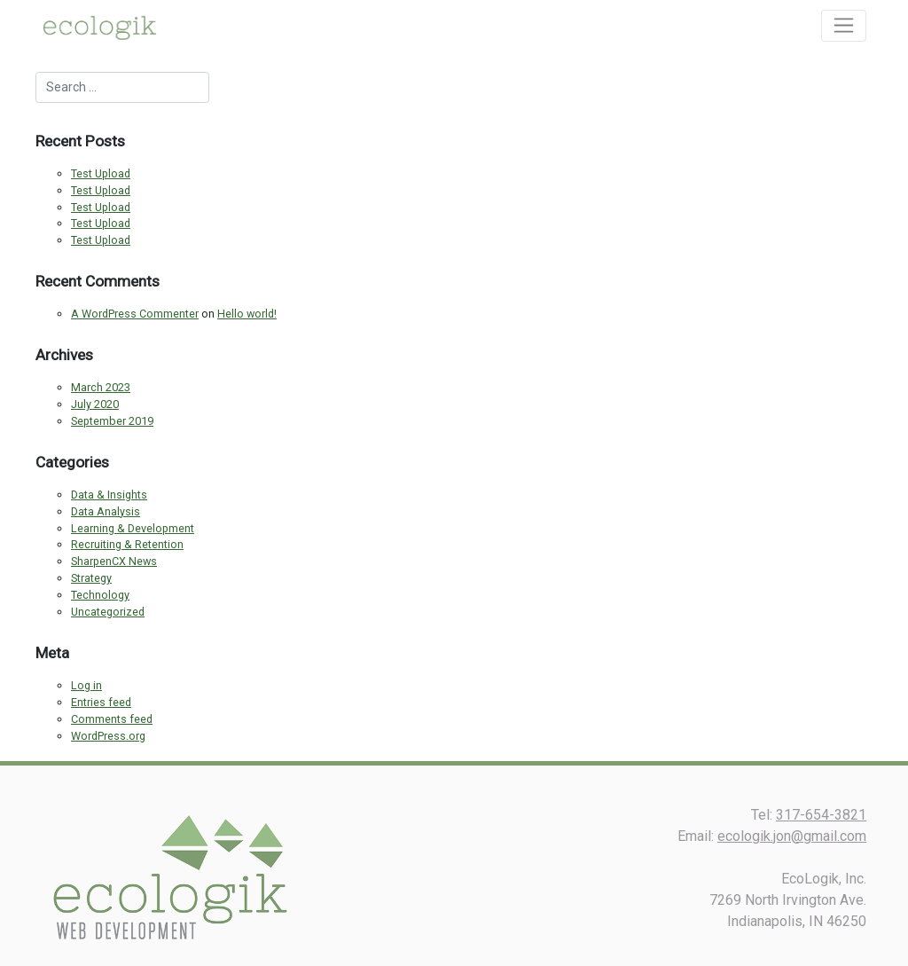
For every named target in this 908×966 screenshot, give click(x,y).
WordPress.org (108, 735)
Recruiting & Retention (127, 544)
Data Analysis (105, 511)
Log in (86, 685)
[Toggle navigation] (843, 26)
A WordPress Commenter (135, 313)
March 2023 (100, 387)
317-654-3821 (821, 814)
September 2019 (112, 421)
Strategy (91, 578)
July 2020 (95, 404)
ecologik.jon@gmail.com (791, 836)
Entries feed (101, 702)
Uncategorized (108, 611)
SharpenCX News (114, 561)
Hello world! (247, 313)
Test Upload (100, 173)
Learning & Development (132, 528)
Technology (100, 594)
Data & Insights (109, 494)
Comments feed (112, 719)
